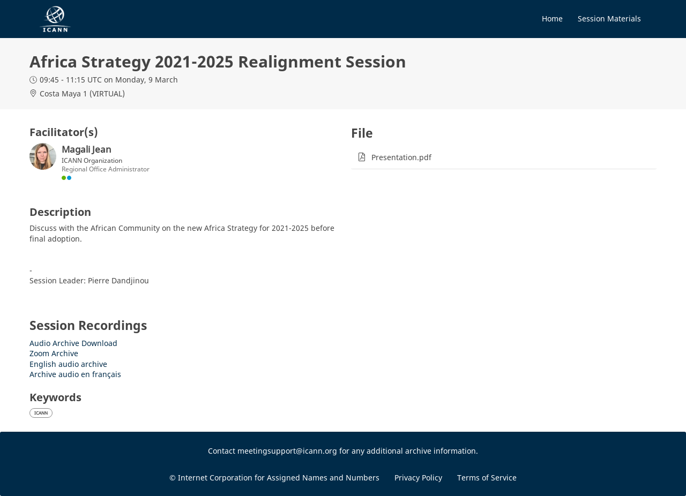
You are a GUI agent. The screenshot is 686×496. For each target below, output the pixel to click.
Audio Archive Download (73, 343)
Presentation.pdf (401, 157)
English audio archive (68, 364)
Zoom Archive (53, 353)
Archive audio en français (75, 374)
